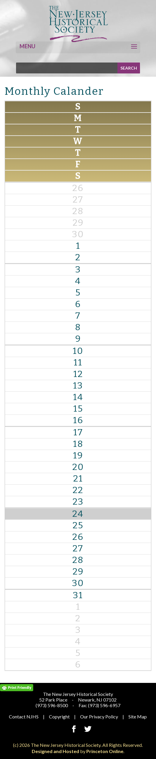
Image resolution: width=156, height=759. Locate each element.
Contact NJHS (24, 716)
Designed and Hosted (55, 751)
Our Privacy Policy (99, 716)
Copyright (59, 716)
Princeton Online (104, 751)
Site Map (137, 716)
